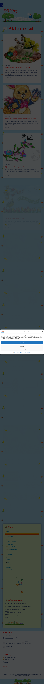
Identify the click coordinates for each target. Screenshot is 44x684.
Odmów (22, 346)
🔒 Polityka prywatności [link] (26, 352)
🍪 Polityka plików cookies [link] (17, 352)
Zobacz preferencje (22, 349)
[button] (42, 331)
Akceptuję (22, 342)
